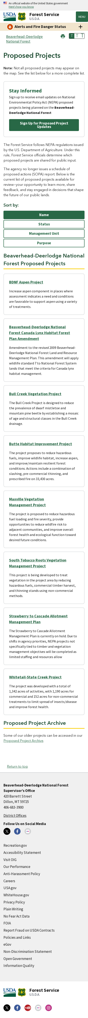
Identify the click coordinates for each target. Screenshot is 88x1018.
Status (44, 224)
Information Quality (18, 965)
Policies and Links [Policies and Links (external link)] (17, 937)
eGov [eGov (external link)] (7, 944)
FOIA (7, 923)
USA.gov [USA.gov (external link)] (9, 887)
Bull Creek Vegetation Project (35, 393)
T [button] (72, 36)
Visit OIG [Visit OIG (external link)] (9, 859)
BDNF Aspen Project (26, 282)
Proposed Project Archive (23, 741)
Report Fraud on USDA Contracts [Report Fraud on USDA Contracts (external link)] (29, 930)
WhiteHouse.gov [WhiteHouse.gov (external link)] (16, 895)
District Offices (14, 815)
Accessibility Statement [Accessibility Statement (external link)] (22, 852)
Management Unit (44, 233)
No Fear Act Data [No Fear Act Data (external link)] (16, 916)
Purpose (44, 243)
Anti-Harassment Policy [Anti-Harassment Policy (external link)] (21, 873)
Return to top (17, 767)
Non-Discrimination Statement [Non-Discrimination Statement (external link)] (27, 951)
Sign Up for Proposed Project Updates (44, 125)
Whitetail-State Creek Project (35, 677)
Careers (9, 881)
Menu (81, 17)
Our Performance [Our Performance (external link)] (16, 866)
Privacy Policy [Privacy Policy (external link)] (14, 902)
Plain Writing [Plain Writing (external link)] (13, 909)
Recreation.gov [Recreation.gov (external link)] (15, 845)
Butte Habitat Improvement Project (40, 443)
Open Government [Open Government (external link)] (17, 958)
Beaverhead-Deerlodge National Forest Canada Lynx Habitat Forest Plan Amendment (39, 332)
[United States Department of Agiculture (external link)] (10, 16)
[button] (62, 35)
